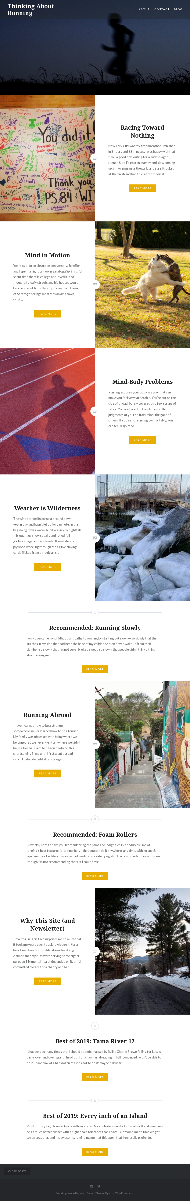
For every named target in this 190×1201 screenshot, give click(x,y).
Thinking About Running (31, 9)
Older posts (17, 1171)
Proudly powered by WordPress (74, 1193)
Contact (162, 9)
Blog (178, 9)
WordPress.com (124, 1193)
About (144, 9)
